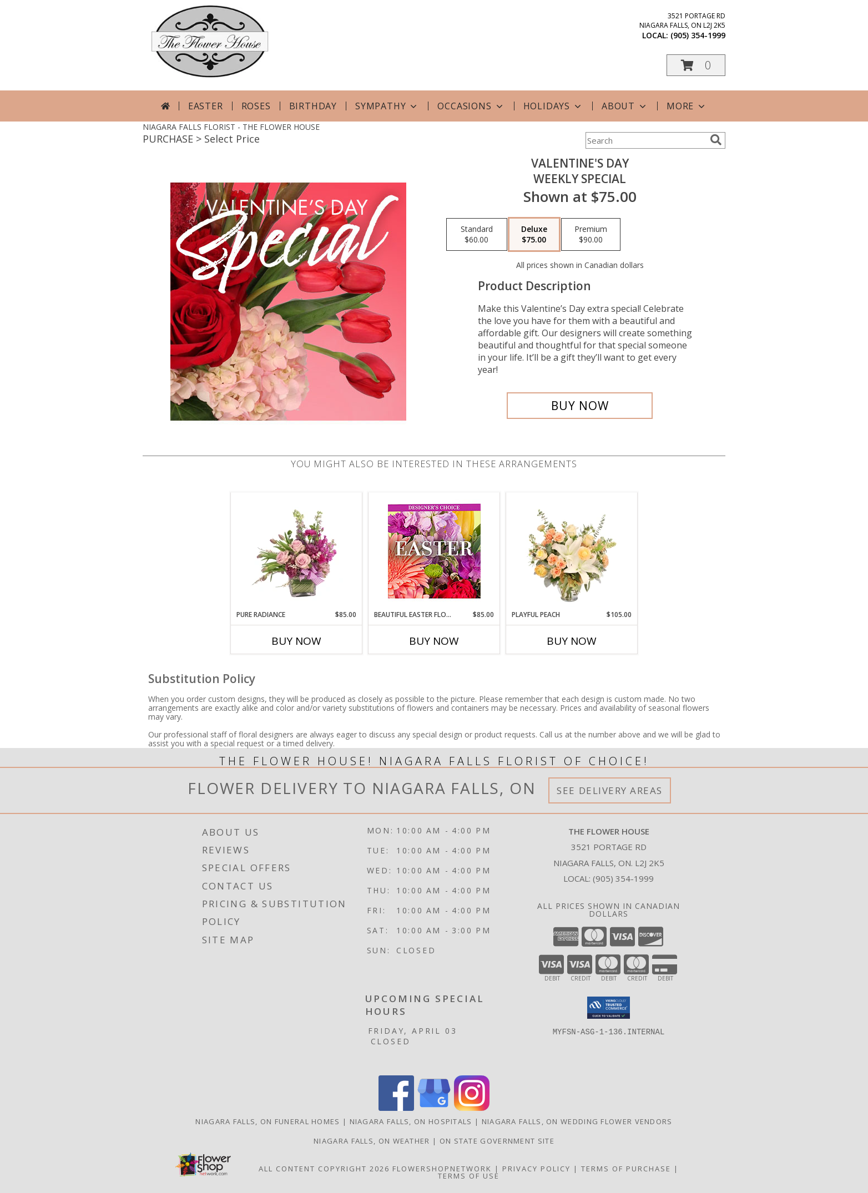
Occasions (470, 106)
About (625, 106)
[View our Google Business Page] (434, 1108)
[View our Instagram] (471, 1108)
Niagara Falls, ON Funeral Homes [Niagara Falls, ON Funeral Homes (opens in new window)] (267, 1121)
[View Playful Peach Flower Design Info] (572, 551)
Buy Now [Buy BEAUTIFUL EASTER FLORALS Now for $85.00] (434, 641)
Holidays (553, 106)
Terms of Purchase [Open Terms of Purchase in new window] (626, 1169)
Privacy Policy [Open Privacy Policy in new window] (536, 1169)
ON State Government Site (497, 1141)
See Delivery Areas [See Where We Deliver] (610, 790)
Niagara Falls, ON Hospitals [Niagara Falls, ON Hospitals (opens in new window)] (411, 1121)
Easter (205, 106)
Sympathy (387, 106)
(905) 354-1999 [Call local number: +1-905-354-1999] (697, 35)
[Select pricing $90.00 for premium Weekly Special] (591, 235)
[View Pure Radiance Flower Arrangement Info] (296, 551)
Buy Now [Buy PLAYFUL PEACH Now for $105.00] (572, 641)
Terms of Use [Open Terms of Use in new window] (468, 1176)
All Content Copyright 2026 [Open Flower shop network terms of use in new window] (324, 1169)
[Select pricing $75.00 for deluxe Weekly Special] (534, 235)
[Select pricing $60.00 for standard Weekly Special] (477, 235)
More (687, 106)
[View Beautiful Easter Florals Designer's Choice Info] (434, 551)
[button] (696, 65)
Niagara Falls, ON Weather (372, 1141)
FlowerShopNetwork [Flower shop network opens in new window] (442, 1169)
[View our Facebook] (396, 1108)
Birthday (313, 106)
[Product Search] (645, 140)
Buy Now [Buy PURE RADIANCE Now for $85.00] (296, 641)
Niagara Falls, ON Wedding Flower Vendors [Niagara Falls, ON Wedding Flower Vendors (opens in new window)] (577, 1121)
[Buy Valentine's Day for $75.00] (580, 405)
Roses (256, 106)
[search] (716, 140)
